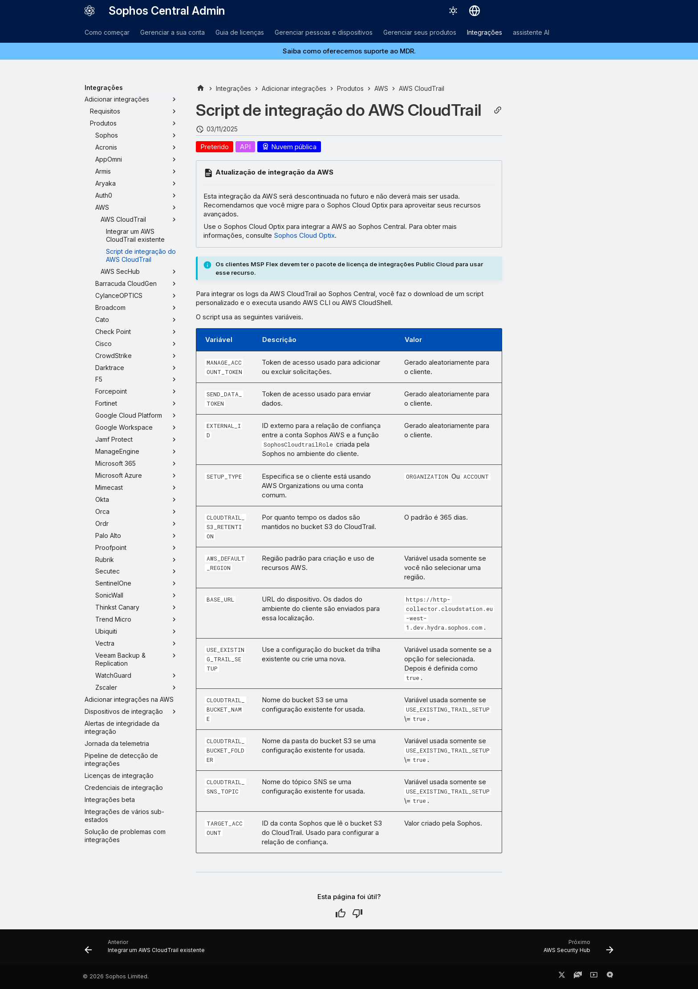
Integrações (484, 32)
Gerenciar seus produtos (419, 32)
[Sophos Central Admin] (89, 11)
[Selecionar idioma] (474, 11)
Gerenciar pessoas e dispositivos (324, 32)
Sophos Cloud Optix (304, 235)
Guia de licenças (239, 32)
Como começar (107, 32)
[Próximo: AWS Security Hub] (576, 949)
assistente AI (531, 32)
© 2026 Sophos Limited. (116, 976)
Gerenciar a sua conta (172, 32)
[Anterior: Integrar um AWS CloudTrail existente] (147, 949)
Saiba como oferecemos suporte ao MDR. (349, 51)
